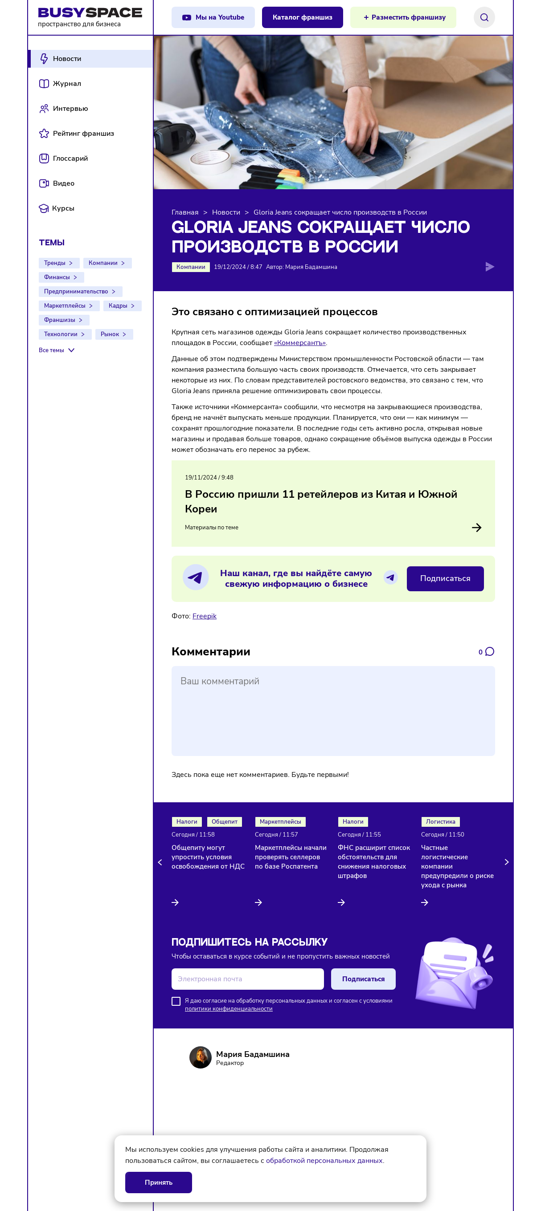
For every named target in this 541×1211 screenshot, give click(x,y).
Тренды (55, 263)
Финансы (57, 277)
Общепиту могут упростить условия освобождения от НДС (208, 857)
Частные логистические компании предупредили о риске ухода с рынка (457, 866)
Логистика (440, 822)
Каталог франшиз (302, 17)
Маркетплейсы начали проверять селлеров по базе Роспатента (291, 857)
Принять (158, 1182)
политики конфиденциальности (229, 1009)
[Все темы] (58, 350)
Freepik (205, 616)
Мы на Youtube (220, 17)
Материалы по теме (333, 527)
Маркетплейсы (65, 306)
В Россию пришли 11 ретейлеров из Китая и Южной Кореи (321, 501)
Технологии (61, 334)
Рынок (110, 334)
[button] (161, 862)
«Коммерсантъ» (300, 343)
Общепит (225, 822)
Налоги (186, 822)
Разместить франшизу (409, 17)
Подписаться (445, 578)
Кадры (118, 306)
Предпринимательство (76, 292)
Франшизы (59, 320)
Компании (103, 263)
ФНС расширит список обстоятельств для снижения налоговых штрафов (374, 861)
